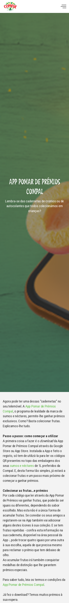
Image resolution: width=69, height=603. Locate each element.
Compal (10, 6)
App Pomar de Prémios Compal (23, 585)
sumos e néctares (22, 466)
